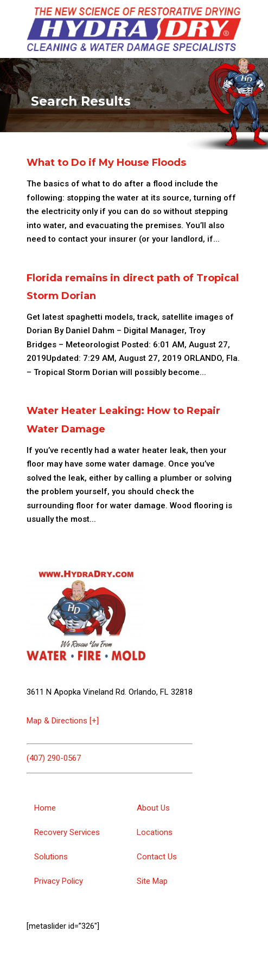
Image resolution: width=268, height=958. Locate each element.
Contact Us (157, 857)
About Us (153, 808)
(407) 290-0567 (54, 758)
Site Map (152, 881)
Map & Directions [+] (63, 721)
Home (45, 808)
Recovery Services (67, 832)
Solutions (51, 857)
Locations (155, 832)
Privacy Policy (58, 881)
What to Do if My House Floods (106, 163)
